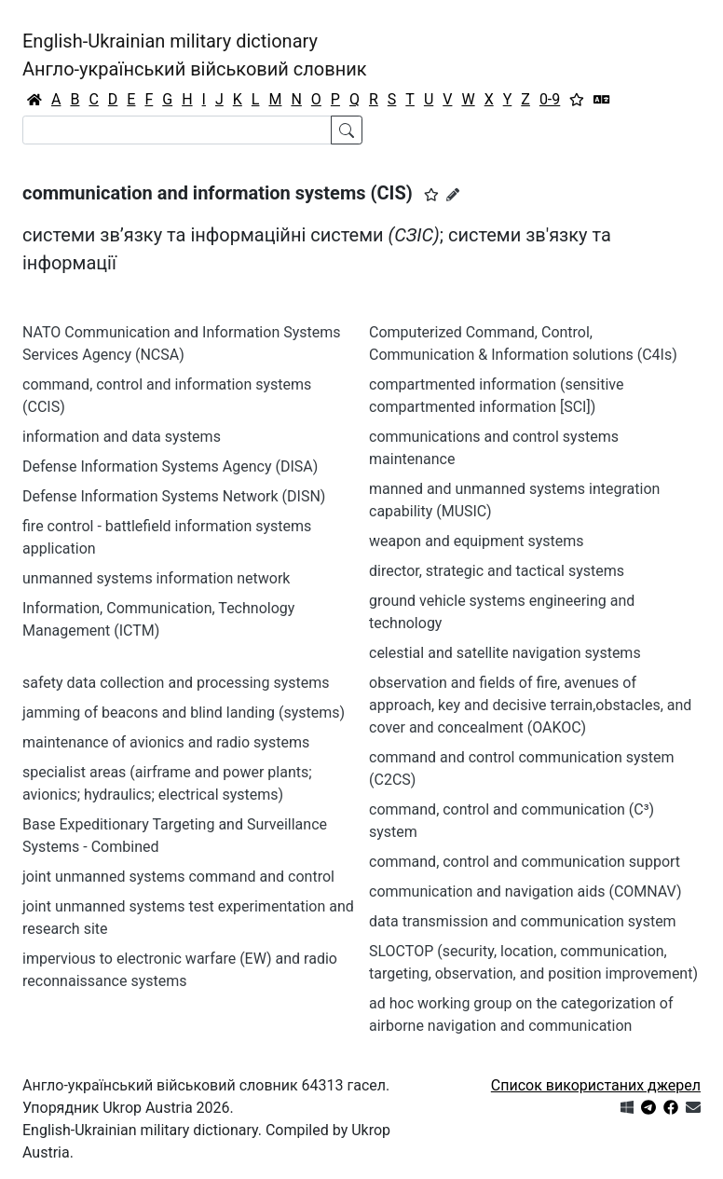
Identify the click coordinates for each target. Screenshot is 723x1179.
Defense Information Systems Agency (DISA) (170, 466)
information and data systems (121, 437)
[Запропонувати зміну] (452, 194)
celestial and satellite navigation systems (505, 653)
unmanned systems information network (156, 578)
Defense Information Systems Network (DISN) (173, 496)
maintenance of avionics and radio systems (165, 742)
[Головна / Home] (34, 100)
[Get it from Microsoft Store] (627, 1108)
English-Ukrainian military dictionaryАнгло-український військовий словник (194, 55)
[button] (431, 194)
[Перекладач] (602, 100)
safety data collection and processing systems (175, 683)
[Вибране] (577, 100)
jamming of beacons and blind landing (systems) (183, 712)
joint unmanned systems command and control (178, 876)
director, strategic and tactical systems (496, 571)
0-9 (549, 99)
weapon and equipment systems (476, 541)
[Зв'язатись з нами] (693, 1108)
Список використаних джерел (596, 1085)
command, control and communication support (524, 862)
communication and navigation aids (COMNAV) (525, 891)
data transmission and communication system (522, 921)
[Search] (177, 130)
